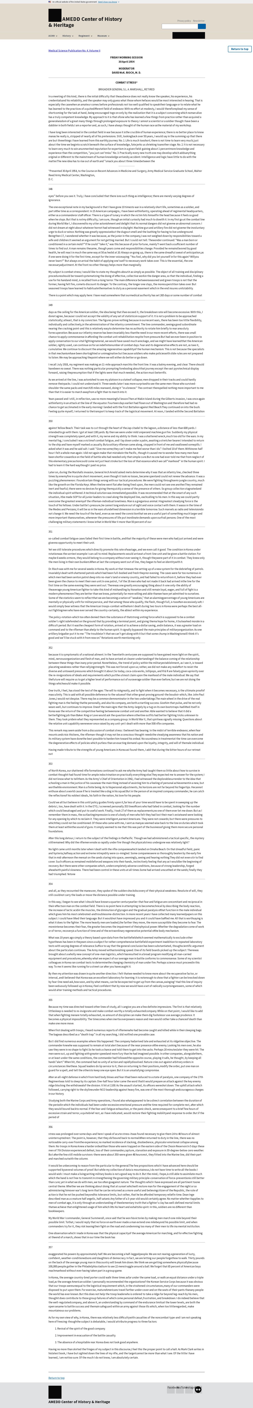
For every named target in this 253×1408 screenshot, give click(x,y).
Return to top (239, 49)
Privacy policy (184, 21)
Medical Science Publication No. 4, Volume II (74, 50)
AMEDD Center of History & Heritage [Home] (85, 21)
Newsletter (199, 21)
